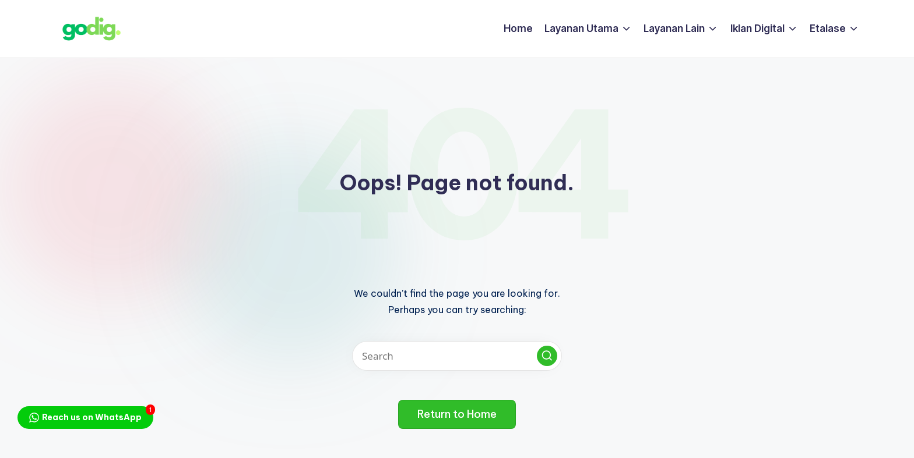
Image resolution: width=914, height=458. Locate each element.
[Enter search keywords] (457, 356)
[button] (547, 356)
